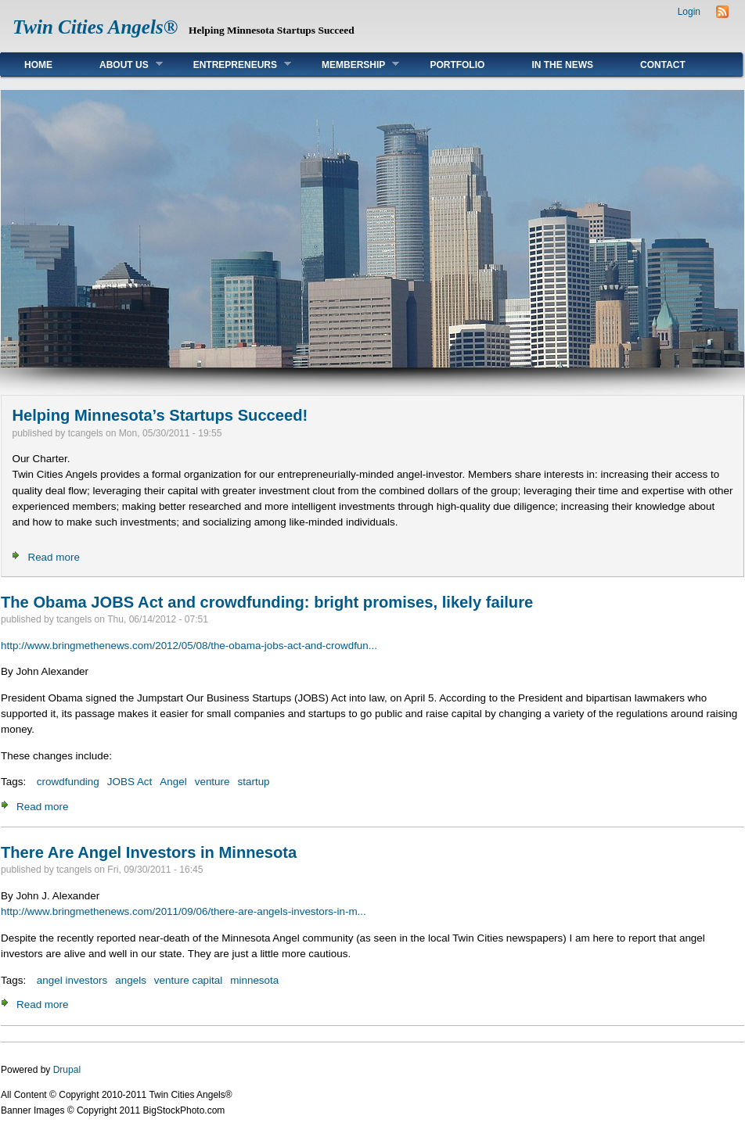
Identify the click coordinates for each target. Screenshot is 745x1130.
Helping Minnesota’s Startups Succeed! (160, 415)
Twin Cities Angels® (95, 27)
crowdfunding (68, 781)
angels (130, 980)
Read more (53, 557)
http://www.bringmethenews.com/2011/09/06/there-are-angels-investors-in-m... (183, 911)
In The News (562, 64)
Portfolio (457, 64)
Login (689, 11)
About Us (119, 64)
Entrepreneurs (230, 64)
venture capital (188, 980)
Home (38, 64)
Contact (663, 64)
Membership (348, 64)
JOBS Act (130, 781)
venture (212, 781)
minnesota (254, 980)
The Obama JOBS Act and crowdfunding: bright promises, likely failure (267, 602)
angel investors (72, 980)
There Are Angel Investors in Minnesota (149, 852)
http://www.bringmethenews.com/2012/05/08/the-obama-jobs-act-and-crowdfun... (189, 645)
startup (254, 781)
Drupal (67, 1069)
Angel (173, 781)
